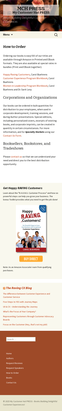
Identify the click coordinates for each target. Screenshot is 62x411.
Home (9, 353)
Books (9, 377)
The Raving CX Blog (19, 288)
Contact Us (11, 382)
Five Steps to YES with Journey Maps (20, 301)
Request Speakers (15, 368)
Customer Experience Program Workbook (25, 78)
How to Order (12, 372)
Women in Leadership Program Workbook (25, 85)
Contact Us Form (12, 135)
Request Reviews (14, 363)
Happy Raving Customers (16, 74)
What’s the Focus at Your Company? (19, 311)
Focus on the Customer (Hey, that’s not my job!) (25, 324)
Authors (10, 358)
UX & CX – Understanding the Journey (20, 306)
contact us (16, 156)
